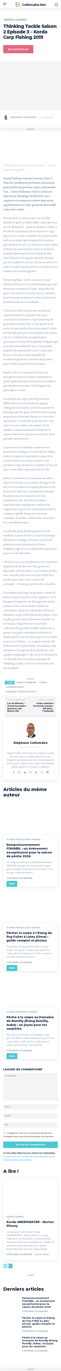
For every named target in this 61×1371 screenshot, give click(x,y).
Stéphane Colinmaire (23, 117)
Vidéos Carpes (15, 20)
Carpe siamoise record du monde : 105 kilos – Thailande (43, 707)
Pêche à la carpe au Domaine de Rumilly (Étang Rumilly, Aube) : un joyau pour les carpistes (30, 1022)
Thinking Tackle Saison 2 (21, 691)
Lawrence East (15, 687)
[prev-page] (5, 1266)
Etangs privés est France (22, 1012)
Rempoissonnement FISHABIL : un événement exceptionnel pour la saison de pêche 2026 (29, 850)
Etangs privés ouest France (24, 840)
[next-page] (10, 1266)
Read (12, 883)
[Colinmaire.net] (30, 4)
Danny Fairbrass (26, 682)
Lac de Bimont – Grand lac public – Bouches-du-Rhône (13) (17, 707)
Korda (43, 682)
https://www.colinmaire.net (30, 747)
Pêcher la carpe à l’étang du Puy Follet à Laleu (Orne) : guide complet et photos (29, 936)
